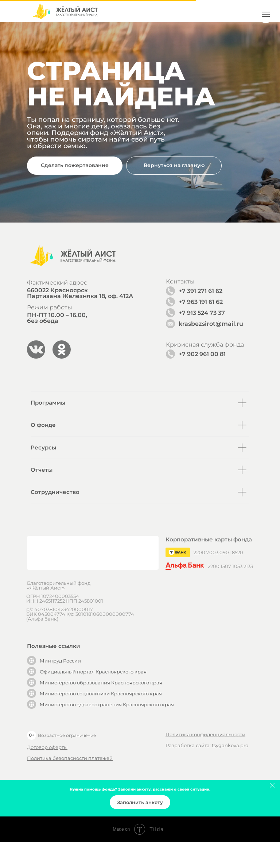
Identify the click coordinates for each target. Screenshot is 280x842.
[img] (65, 11)
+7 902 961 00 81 (202, 354)
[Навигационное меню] (266, 14)
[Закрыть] (272, 785)
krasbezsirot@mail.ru (211, 323)
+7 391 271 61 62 (200, 290)
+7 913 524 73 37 (202, 312)
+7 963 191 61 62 (201, 301)
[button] (74, 166)
